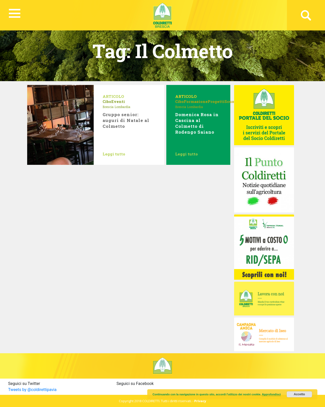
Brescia (108, 107)
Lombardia (122, 107)
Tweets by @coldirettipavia (32, 389)
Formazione (196, 101)
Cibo (107, 101)
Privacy (200, 401)
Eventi (118, 101)
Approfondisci (271, 394)
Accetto (299, 394)
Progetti (216, 101)
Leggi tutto (114, 153)
